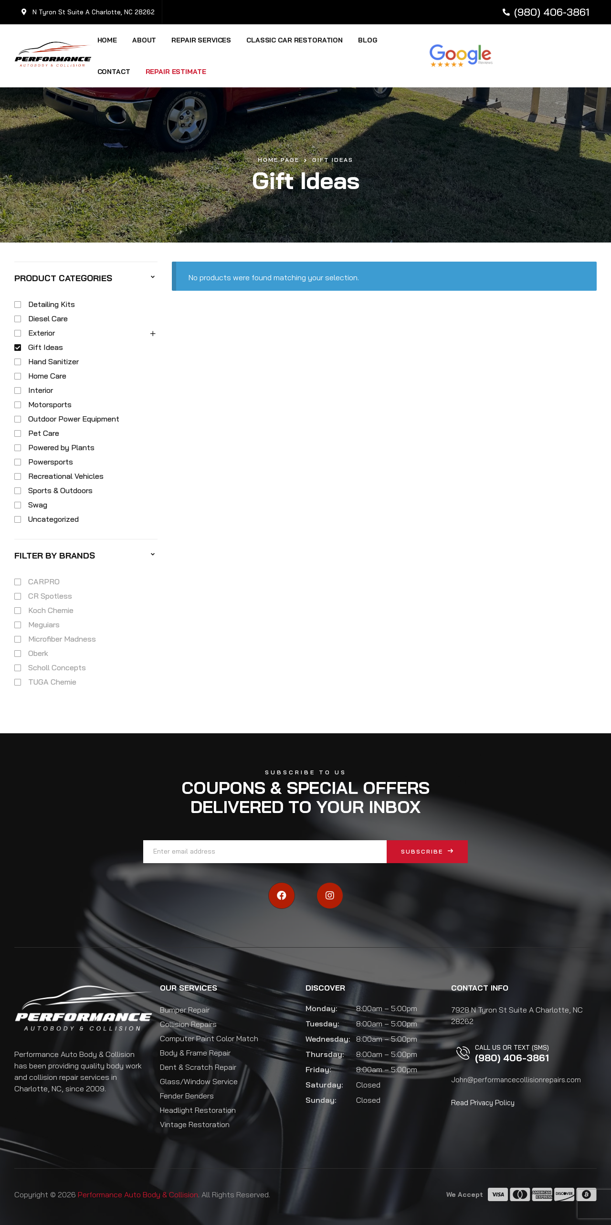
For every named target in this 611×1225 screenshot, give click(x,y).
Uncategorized (53, 519)
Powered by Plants (61, 447)
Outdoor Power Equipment (73, 418)
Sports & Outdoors (60, 490)
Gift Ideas (45, 347)
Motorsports (50, 404)
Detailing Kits (51, 304)
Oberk (38, 653)
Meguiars (44, 624)
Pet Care (43, 433)
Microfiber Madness (62, 639)
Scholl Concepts (57, 667)
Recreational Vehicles (66, 476)
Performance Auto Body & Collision (138, 1194)
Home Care (47, 375)
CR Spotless (50, 596)
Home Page (278, 159)
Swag (37, 504)
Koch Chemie (51, 610)
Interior (40, 390)
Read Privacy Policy (483, 1102)
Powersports (50, 461)
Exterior (41, 333)
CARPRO (44, 581)
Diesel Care (48, 318)
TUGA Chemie (52, 681)
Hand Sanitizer (53, 361)
